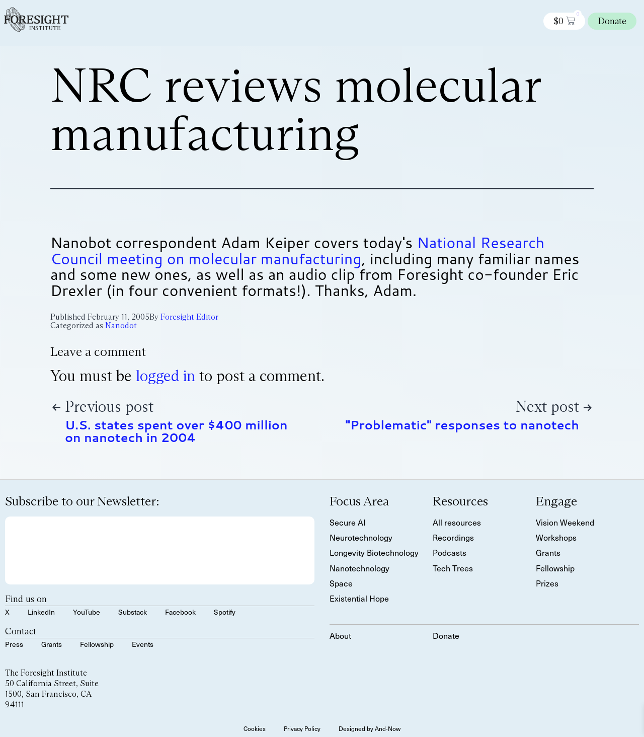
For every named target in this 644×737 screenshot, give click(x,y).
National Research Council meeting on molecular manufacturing (297, 250)
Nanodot (121, 325)
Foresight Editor (189, 317)
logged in (165, 375)
